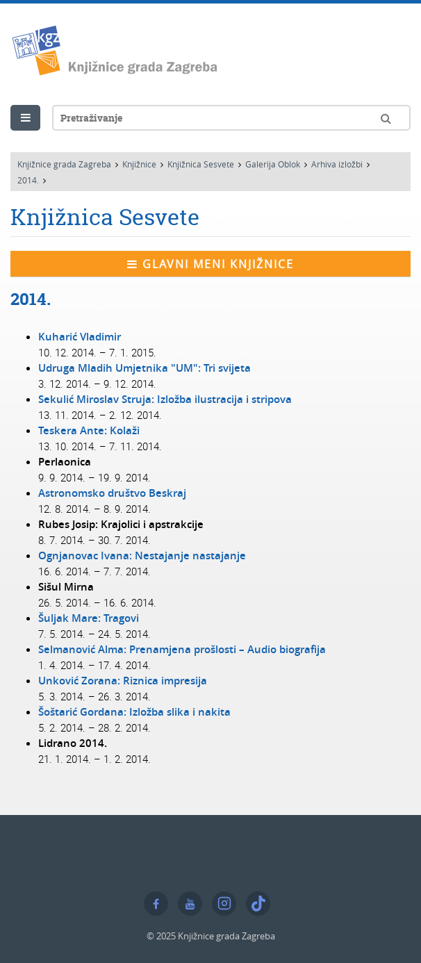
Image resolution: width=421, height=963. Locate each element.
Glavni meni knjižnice (210, 264)
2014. (28, 180)
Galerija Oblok (272, 164)
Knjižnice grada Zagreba (64, 164)
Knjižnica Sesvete (200, 164)
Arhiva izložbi (337, 164)
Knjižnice (139, 164)
